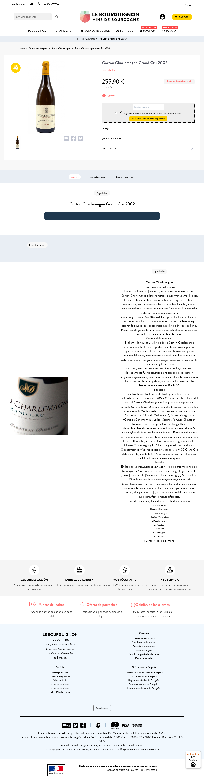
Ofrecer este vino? (148, 148)
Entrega (148, 128)
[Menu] (199, 753)
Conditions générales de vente (143, 654)
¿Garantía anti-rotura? (148, 138)
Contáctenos (102, 708)
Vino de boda (60, 680)
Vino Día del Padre (60, 692)
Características (97, 177)
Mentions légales (143, 650)
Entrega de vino (60, 673)
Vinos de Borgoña (164, 540)
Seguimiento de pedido (143, 642)
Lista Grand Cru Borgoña (144, 676)
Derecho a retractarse (144, 646)
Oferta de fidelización (144, 639)
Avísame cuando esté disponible (148, 119)
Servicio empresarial (60, 676)
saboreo (75, 177)
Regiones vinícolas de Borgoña (143, 680)
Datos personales (144, 658)
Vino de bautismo (60, 684)
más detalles (108, 70)
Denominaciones (124, 177)
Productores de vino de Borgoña (143, 688)
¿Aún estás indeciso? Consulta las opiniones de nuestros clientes (152, 614)
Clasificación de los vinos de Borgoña (144, 673)
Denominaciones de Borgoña (144, 684)
